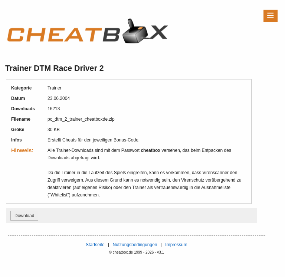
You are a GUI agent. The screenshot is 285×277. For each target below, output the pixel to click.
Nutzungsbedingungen (134, 244)
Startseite (95, 244)
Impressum (176, 244)
